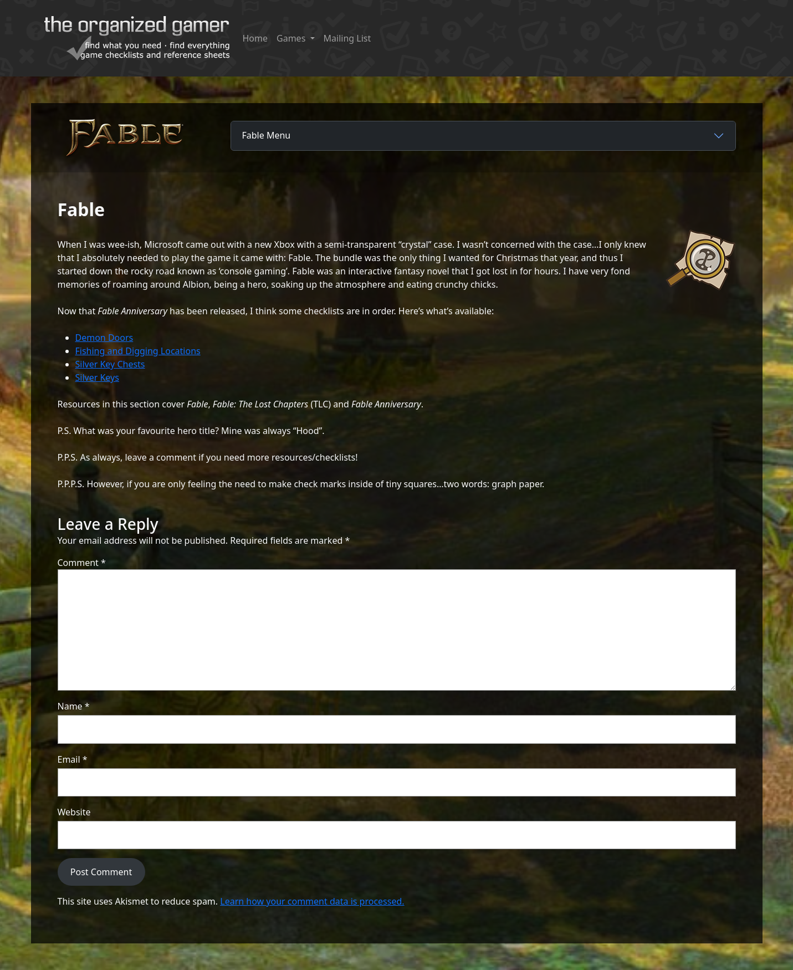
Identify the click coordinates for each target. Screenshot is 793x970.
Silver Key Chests (110, 364)
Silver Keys (97, 377)
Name (74, 706)
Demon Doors (104, 337)
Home (255, 38)
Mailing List (347, 38)
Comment (82, 563)
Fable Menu (266, 135)
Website (74, 812)
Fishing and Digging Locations (138, 351)
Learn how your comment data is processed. (312, 901)
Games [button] (292, 38)
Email (73, 759)
